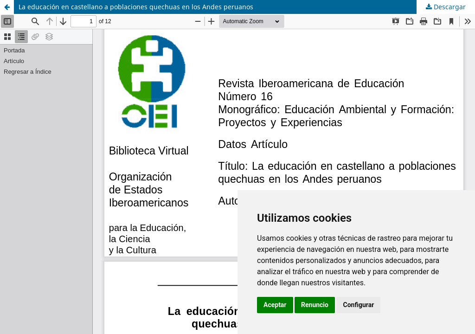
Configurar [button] (358, 304)
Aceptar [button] (275, 304)
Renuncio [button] (314, 304)
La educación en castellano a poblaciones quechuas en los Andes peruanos (136, 6)
